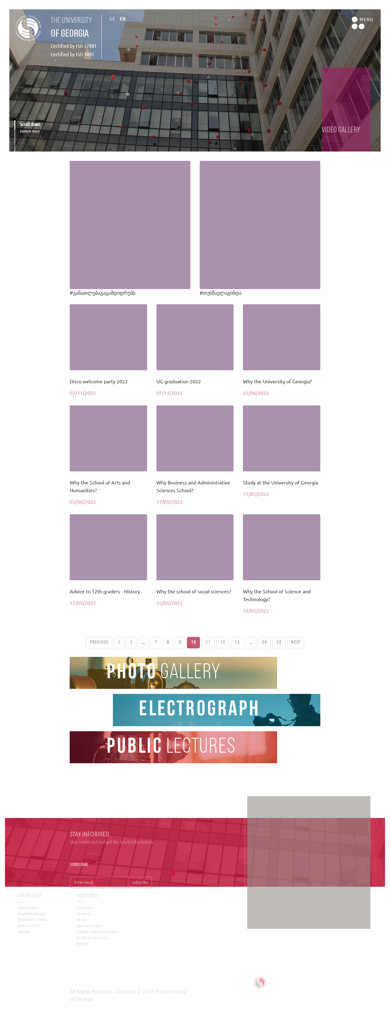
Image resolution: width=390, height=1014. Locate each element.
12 (222, 642)
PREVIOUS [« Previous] (99, 642)
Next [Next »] (295, 642)
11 (208, 642)
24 (264, 642)
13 (237, 642)
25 (278, 642)
